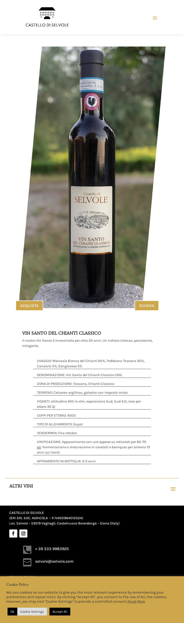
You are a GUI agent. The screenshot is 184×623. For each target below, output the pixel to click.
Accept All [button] (59, 611)
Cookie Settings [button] (32, 611)
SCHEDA (146, 305)
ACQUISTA (29, 305)
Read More (136, 601)
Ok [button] (12, 611)
